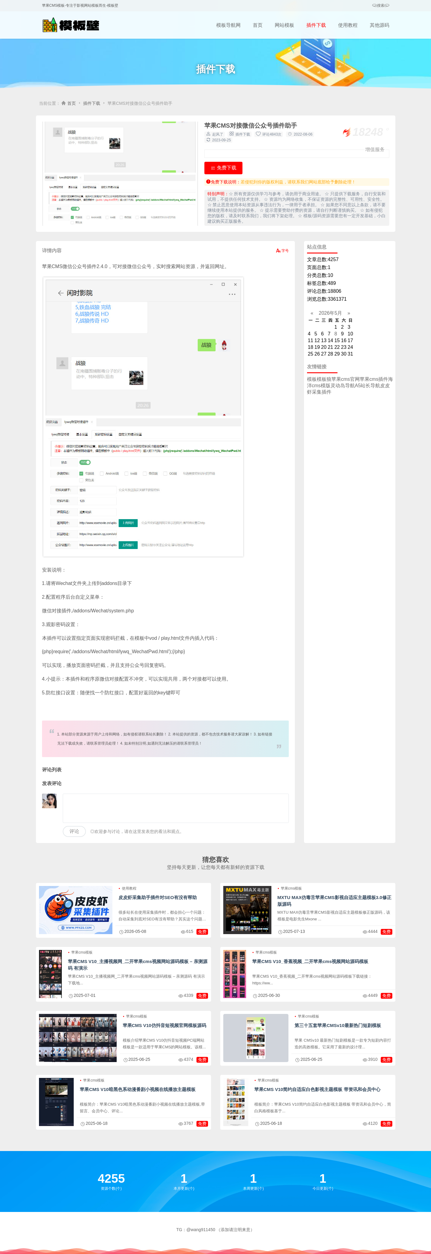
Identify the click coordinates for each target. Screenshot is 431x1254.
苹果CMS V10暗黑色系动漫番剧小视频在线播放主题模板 (137, 1089)
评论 (74, 831)
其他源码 (379, 25)
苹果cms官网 (345, 379)
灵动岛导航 (342, 385)
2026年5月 (330, 313)
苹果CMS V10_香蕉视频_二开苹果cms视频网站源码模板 (310, 961)
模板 (312, 379)
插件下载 (316, 25)
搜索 (380, 5)
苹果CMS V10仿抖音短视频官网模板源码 (164, 1025)
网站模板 (284, 25)
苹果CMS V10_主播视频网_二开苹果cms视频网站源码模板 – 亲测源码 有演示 (137, 965)
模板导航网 (228, 25)
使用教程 (348, 25)
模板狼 (324, 379)
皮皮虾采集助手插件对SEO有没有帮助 (157, 897)
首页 (258, 25)
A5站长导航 (367, 385)
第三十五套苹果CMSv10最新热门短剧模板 (338, 1025)
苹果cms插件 (374, 379)
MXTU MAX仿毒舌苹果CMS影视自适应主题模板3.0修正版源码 (334, 901)
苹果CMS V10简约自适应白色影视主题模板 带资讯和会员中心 (317, 1089)
